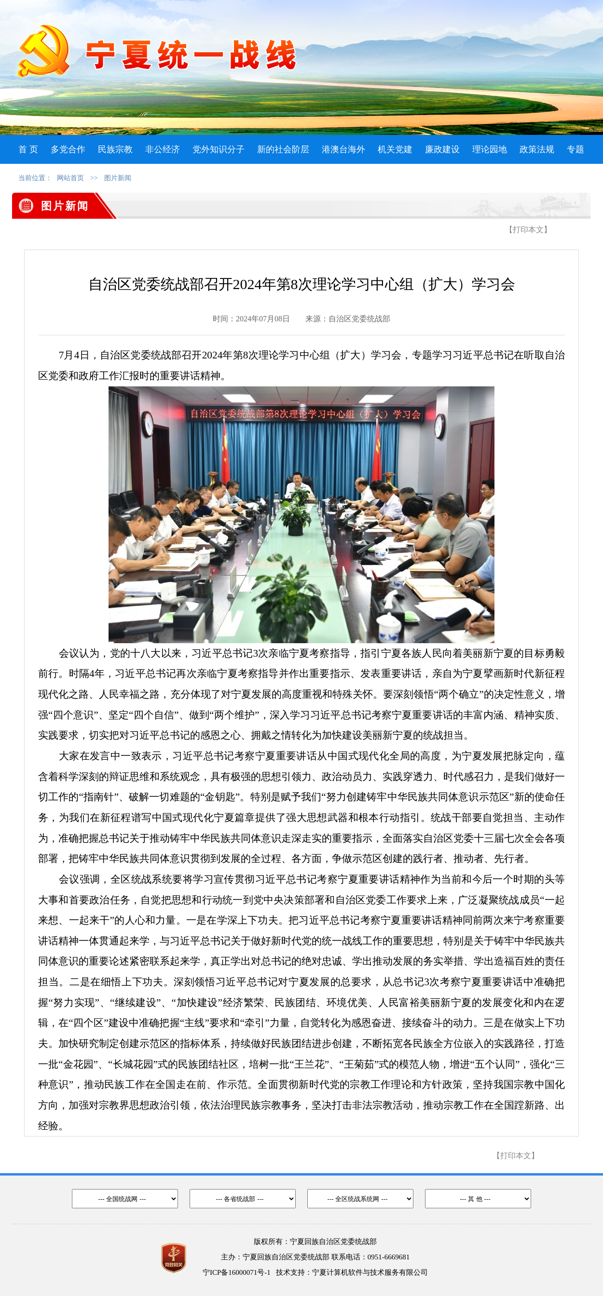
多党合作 (68, 149)
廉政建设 (442, 149)
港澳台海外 (343, 149)
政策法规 (537, 149)
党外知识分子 (218, 149)
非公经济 (162, 149)
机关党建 (395, 149)
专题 (575, 149)
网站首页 (70, 178)
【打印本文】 (528, 229)
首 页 (28, 149)
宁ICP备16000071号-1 (237, 1272)
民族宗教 (115, 149)
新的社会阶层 (283, 149)
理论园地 (489, 149)
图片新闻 (117, 178)
